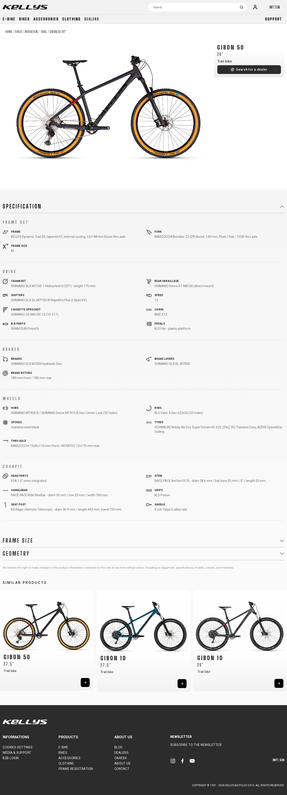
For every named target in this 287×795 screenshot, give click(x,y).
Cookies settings (18, 747)
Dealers (91, 19)
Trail (43, 32)
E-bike (9, 19)
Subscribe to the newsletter (196, 745)
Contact (122, 769)
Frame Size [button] (18, 540)
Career (120, 758)
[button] (5, 639)
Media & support (17, 752)
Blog (118, 747)
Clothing (71, 19)
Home (8, 32)
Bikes (24, 19)
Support (273, 19)
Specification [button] (22, 206)
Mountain (31, 32)
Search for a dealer (251, 69)
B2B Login (11, 758)
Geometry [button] (16, 553)
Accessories (46, 19)
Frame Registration (76, 769)
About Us (122, 763)
